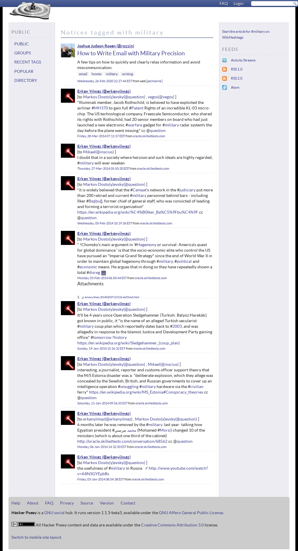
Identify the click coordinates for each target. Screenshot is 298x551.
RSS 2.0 (236, 78)
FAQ (224, 3)
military (112, 74)
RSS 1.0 (236, 69)
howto (97, 74)
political (184, 261)
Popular (23, 71)
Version (107, 503)
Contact (128, 503)
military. (155, 424)
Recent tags (27, 62)
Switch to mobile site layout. (36, 537)
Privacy (67, 503)
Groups (22, 53)
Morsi (165, 430)
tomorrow (102, 337)
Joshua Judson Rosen (96, 46)
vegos (153, 97)
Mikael (89, 152)
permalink (154, 81)
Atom (235, 87)
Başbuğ (95, 201)
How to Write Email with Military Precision (131, 53)
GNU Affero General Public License (191, 512)
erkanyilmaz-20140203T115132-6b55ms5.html (112, 297)
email (83, 74)
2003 (177, 326)
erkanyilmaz (94, 419)
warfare (135, 125)
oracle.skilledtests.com (149, 136)
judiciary (187, 190)
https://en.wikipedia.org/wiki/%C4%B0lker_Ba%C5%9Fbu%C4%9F (137, 212)
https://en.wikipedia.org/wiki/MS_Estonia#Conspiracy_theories (146, 392)
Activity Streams (243, 60)
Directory (25, 80)
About (32, 503)
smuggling (129, 386)
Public (21, 44)
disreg (94, 272)
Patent (137, 108)
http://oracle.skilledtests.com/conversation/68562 (122, 441)
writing (127, 74)
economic (88, 267)
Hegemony (146, 244)
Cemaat (139, 190)
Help (15, 503)
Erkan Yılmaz (89, 91)
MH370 (101, 108)
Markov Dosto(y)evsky (103, 97)
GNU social (54, 512)
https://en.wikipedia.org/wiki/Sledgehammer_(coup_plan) (128, 343)
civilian (196, 386)
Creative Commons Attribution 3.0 (172, 525)
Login (239, 3)
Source (87, 503)
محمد (131, 430)
